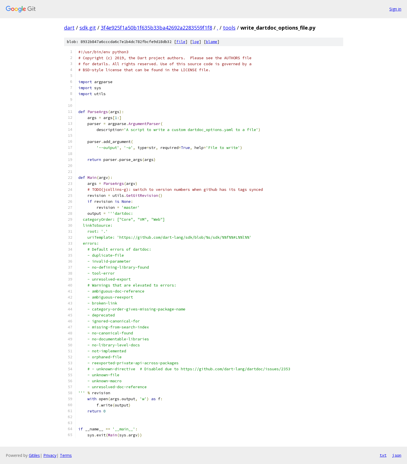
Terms (66, 455)
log (195, 41)
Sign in (395, 9)
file (180, 41)
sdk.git (87, 27)
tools (229, 27)
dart (69, 27)
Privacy (49, 455)
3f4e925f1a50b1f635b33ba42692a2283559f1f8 (156, 27)
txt (383, 455)
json (396, 455)
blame (211, 41)
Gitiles (34, 455)
